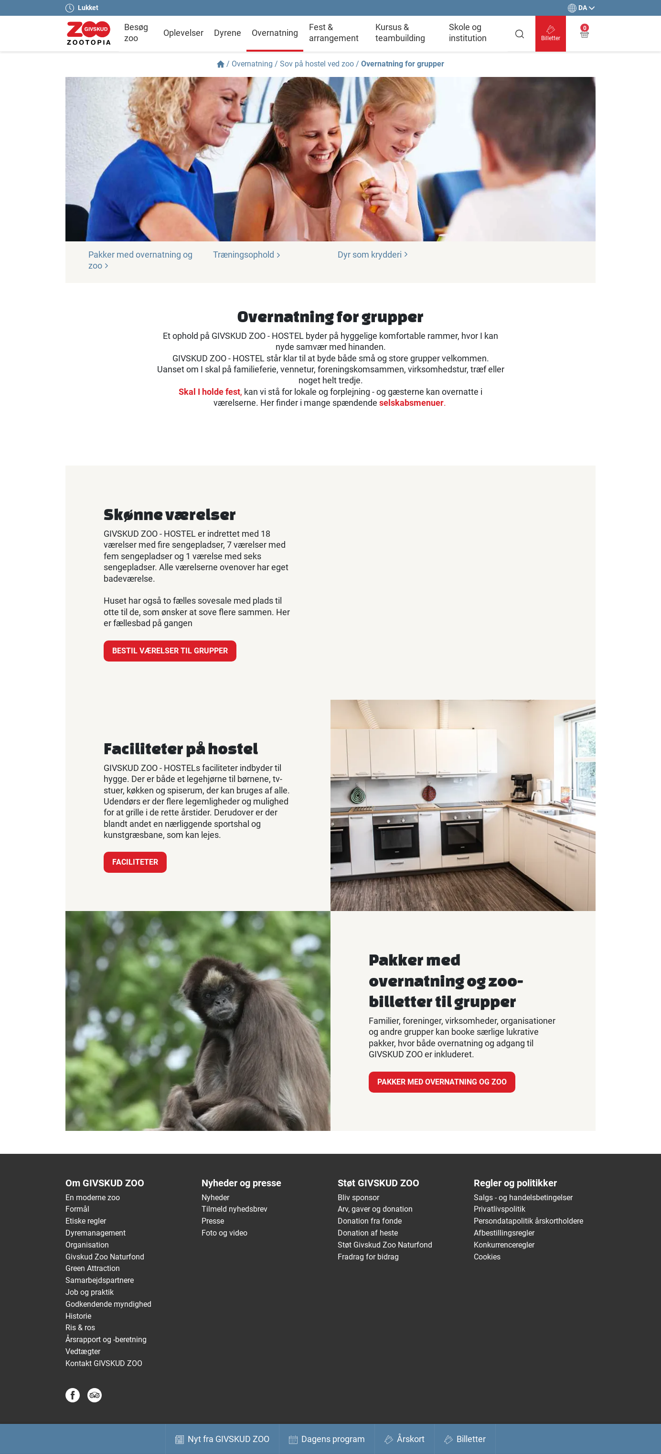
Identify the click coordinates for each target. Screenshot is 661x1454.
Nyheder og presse (241, 1183)
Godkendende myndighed (108, 1304)
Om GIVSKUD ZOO (104, 1183)
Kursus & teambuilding (400, 32)
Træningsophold (247, 255)
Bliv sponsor (358, 1197)
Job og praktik (89, 1292)
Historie (78, 1316)
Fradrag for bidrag (368, 1256)
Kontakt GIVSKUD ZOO (103, 1363)
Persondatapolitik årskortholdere (528, 1221)
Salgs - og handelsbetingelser (523, 1197)
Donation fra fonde (370, 1221)
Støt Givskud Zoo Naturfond (385, 1244)
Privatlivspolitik (499, 1209)
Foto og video (224, 1232)
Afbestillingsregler (504, 1232)
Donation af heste (368, 1232)
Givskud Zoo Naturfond (104, 1256)
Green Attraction (92, 1268)
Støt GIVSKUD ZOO (378, 1183)
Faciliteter (135, 862)
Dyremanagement (95, 1232)
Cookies (487, 1256)
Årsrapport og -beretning (106, 1339)
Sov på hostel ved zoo (317, 63)
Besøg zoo (136, 32)
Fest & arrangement (334, 32)
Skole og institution (468, 32)
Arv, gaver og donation (375, 1209)
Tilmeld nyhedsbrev (234, 1209)
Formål (77, 1209)
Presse (213, 1221)
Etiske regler (85, 1221)
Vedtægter (82, 1351)
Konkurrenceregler (504, 1244)
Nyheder (215, 1197)
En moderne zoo (92, 1197)
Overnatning (275, 33)
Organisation (87, 1244)
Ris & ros (80, 1327)
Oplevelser (183, 33)
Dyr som (373, 255)
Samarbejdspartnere (99, 1280)
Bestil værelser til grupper (170, 650)
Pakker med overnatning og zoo (442, 1081)
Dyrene (227, 33)
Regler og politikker (515, 1183)
